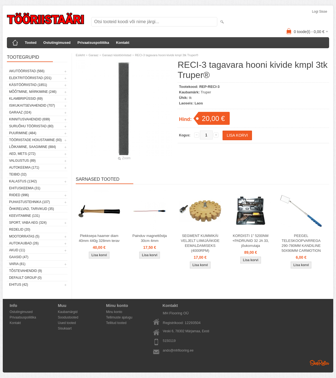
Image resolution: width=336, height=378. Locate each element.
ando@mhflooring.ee (178, 350)
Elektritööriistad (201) (30, 78)
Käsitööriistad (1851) (28, 85)
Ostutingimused (57, 42)
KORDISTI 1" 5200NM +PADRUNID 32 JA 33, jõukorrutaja (250, 241)
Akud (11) (17, 250)
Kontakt (122, 42)
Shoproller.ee (319, 363)
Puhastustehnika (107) (29, 202)
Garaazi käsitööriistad (116, 55)
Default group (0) (25, 278)
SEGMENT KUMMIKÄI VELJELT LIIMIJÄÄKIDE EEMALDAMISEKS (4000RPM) (200, 243)
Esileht (80, 55)
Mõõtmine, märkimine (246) (32, 92)
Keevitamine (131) (24, 216)
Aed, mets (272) (22, 154)
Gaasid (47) (18, 257)
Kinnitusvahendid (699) (29, 119)
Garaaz (93, 55)
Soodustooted (68, 317)
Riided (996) (19, 195)
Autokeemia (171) (24, 167)
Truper (206, 92)
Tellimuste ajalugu (119, 317)
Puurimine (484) (22, 133)
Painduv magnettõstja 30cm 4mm (149, 238)
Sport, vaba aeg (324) (28, 223)
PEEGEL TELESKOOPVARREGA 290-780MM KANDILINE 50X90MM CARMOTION (301, 243)
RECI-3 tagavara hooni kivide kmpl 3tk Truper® (166, 55)
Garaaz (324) (20, 112)
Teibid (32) (17, 174)
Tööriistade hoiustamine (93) (35, 140)
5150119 (169, 341)
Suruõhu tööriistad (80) (31, 126)
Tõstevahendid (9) (25, 271)
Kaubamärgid (67, 312)
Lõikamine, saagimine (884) (32, 147)
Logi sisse (319, 11)
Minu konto (114, 312)
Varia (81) (17, 264)
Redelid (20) (19, 229)
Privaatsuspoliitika (93, 42)
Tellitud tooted (116, 323)
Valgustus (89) (22, 161)
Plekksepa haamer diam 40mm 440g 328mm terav (99, 238)
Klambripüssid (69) (26, 99)
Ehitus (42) (18, 285)
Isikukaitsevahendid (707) (32, 105)
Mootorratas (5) (24, 236)
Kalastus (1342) (23, 181)
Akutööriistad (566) (26, 71)
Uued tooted (67, 323)
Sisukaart (65, 328)
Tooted (30, 42)
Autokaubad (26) (24, 243)
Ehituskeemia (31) (24, 188)
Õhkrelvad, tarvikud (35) (31, 209)
